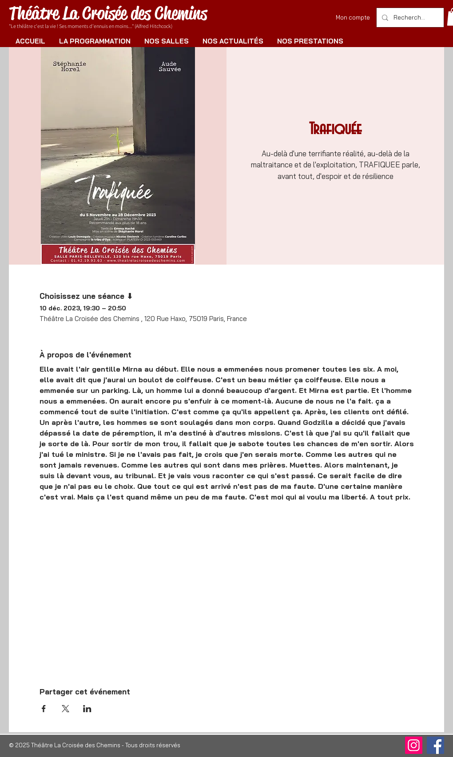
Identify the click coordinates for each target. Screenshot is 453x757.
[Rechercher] (409, 17)
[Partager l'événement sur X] (65, 708)
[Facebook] (435, 745)
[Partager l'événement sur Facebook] (44, 708)
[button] (94, 41)
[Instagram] (413, 745)
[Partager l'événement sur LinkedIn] (87, 708)
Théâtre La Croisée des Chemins (108, 13)
